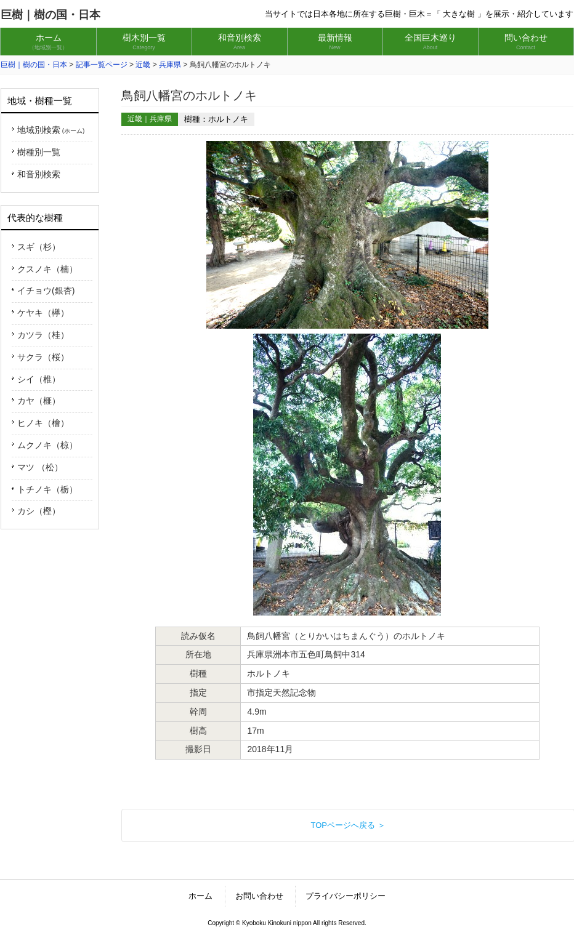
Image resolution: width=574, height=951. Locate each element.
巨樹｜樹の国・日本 (50, 15)
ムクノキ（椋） (47, 445)
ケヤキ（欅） (43, 313)
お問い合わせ (259, 896)
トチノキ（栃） (47, 489)
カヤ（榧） (38, 401)
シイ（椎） (38, 379)
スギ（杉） (38, 247)
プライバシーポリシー (345, 896)
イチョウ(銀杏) (46, 290)
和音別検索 (38, 174)
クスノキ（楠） (47, 269)
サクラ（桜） (43, 357)
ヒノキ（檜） (43, 423)
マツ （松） (40, 467)
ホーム (200, 896)
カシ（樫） (38, 511)
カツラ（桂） (43, 335)
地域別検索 (50, 130)
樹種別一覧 (38, 152)
